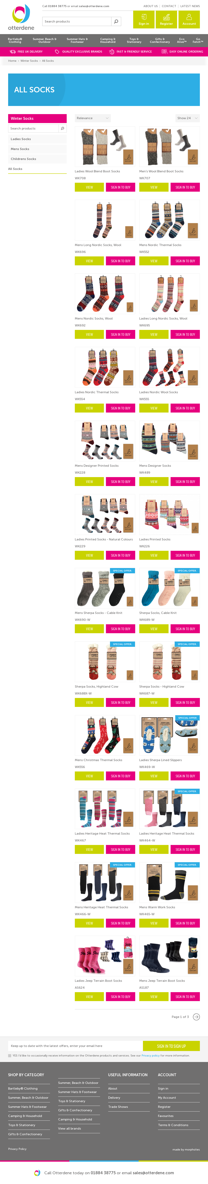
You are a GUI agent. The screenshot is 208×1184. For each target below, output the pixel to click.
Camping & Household (25, 1116)
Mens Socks (20, 149)
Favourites (165, 1116)
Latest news (190, 6)
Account (189, 24)
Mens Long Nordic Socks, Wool (98, 245)
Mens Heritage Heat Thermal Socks (101, 907)
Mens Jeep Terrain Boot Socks (162, 981)
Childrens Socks (23, 159)
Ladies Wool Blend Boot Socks (97, 171)
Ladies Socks (21, 139)
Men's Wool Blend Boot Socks (161, 171)
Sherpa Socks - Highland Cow (161, 686)
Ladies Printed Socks (154, 539)
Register (166, 24)
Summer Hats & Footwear (27, 1107)
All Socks (48, 61)
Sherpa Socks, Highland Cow (96, 686)
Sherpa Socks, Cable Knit (158, 613)
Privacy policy (151, 1055)
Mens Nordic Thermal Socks (160, 245)
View (89, 187)
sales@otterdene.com (94, 6)
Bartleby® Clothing (23, 1088)
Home (12, 61)
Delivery (114, 1098)
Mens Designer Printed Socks (97, 466)
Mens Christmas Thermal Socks (98, 760)
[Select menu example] (187, 118)
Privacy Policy (17, 1149)
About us (151, 6)
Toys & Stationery (21, 1125)
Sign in (144, 24)
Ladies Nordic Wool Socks (158, 392)
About (112, 1088)
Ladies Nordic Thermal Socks (97, 392)
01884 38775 (57, 6)
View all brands (69, 1128)
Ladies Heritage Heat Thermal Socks (102, 833)
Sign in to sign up (171, 1046)
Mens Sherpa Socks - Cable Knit (98, 613)
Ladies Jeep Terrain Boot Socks (98, 981)
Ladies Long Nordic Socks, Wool (163, 318)
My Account (167, 1098)
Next (196, 1016)
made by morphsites (186, 1149)
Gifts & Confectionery (25, 1134)
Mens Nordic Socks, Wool (94, 318)
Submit (116, 21)
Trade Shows (118, 1107)
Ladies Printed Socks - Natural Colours (104, 539)
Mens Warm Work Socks (157, 907)
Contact (169, 6)
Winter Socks (29, 61)
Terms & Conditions (173, 1125)
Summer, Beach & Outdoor (28, 1098)
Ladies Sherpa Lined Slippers (160, 760)
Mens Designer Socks (155, 466)
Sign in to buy (120, 187)
